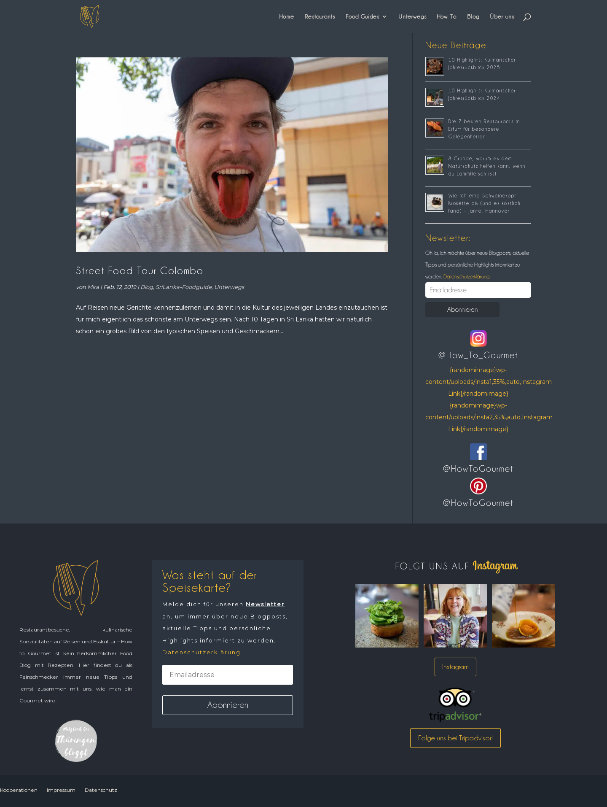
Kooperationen (19, 790)
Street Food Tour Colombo (140, 270)
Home (286, 16)
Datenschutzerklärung (465, 276)
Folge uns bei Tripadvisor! (455, 738)
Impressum (61, 790)
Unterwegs (412, 16)
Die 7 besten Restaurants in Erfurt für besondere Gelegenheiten (484, 129)
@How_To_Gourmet (478, 355)
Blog (473, 16)
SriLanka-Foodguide (184, 286)
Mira (93, 286)
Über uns (502, 16)
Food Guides (362, 16)
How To (447, 16)
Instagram (455, 666)
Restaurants (320, 16)
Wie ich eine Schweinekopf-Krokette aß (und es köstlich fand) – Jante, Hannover (485, 203)
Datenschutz (101, 790)
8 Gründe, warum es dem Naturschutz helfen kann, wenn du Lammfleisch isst (487, 166)
